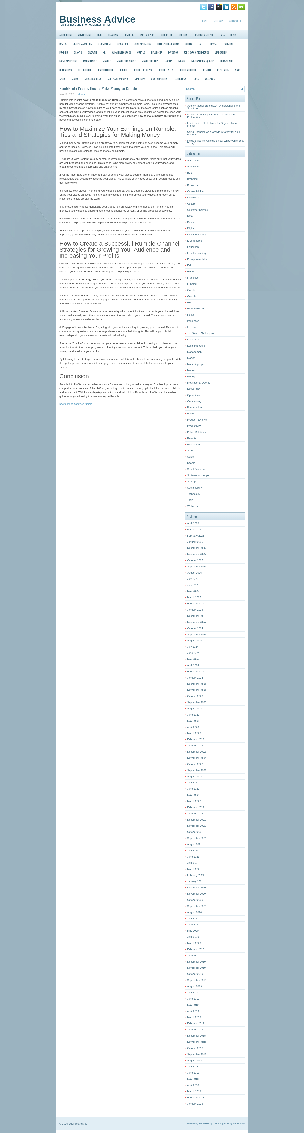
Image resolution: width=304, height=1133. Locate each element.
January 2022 (195, 813)
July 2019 (192, 992)
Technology (179, 79)
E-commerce (104, 44)
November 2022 (196, 757)
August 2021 (194, 844)
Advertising (84, 35)
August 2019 (194, 986)
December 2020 (196, 887)
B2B (99, 35)
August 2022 (194, 776)
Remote (207, 70)
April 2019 (193, 1011)
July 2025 (192, 578)
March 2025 (194, 597)
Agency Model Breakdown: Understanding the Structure (213, 107)
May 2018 (193, 1078)
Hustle (141, 52)
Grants (78, 52)
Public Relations (188, 70)
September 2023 (196, 702)
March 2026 (194, 529)
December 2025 (196, 547)
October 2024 (195, 628)
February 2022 (195, 807)
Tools (195, 79)
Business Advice (97, 19)
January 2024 (195, 677)
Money (181, 61)
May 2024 (193, 659)
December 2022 (196, 751)
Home (205, 20)
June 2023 (193, 714)
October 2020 (195, 899)
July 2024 (192, 646)
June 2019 (193, 998)
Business (129, 35)
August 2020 (194, 912)
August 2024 (194, 640)
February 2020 (195, 949)
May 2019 (193, 1004)
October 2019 (195, 973)
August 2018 (194, 1060)
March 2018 (194, 1091)
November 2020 (196, 893)
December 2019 (196, 961)
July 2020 (192, 918)
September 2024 (196, 634)
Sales (62, 79)
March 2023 (194, 733)
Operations (65, 70)
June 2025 (193, 585)
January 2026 (195, 541)
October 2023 (195, 696)
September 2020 (196, 906)
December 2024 (196, 615)
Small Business (92, 79)
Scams (74, 79)
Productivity (165, 70)
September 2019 (196, 980)
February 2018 (195, 1097)
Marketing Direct (126, 61)
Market (107, 61)
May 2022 (193, 794)
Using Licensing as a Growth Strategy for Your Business (213, 133)
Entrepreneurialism (168, 44)
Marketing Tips (150, 61)
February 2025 (195, 603)
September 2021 (196, 838)
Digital (63, 44)
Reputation (223, 70)
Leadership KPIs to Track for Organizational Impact (212, 124)
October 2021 (195, 831)
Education (122, 44)
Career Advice (147, 35)
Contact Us (235, 20)
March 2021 (194, 869)
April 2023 (193, 727)
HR (104, 52)
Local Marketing (68, 61)
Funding (63, 52)
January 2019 (195, 1029)
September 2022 (196, 770)
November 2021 (196, 825)
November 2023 (196, 689)
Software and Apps (117, 79)
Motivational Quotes (202, 61)
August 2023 (194, 708)
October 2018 (195, 1048)
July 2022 (192, 782)
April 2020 (193, 936)
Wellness (210, 79)
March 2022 (194, 801)
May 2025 (193, 591)
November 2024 (196, 622)
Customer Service (204, 35)
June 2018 (193, 1072)
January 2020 (195, 955)
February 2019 (195, 1023)
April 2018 (193, 1085)
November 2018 (196, 1041)
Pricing (123, 70)
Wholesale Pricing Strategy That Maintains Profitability (211, 115)
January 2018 (195, 1103)
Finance (213, 44)
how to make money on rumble (75, 404)
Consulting (167, 35)
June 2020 (193, 924)
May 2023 (193, 720)
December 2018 (196, 1035)
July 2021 (192, 850)
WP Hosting (239, 1123)
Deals (233, 35)
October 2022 (195, 764)
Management (90, 61)
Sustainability (159, 79)
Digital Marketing (82, 44)
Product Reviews (142, 70)
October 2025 (195, 560)
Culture (183, 35)
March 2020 (194, 943)
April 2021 (193, 862)
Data (222, 35)
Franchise (228, 44)
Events (189, 44)
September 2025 (196, 566)
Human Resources (121, 52)
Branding (113, 35)
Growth (92, 52)
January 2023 (195, 745)
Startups (139, 79)
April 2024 (193, 665)
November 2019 (196, 967)
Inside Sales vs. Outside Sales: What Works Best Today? (215, 142)
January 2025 (195, 609)
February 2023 (195, 739)
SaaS (237, 70)
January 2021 (195, 881)
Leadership (221, 52)
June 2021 (193, 856)
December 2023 (196, 683)
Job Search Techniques (196, 52)
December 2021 (196, 819)
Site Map (218, 20)
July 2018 (192, 1066)
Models (169, 61)
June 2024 (193, 652)
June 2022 (193, 788)
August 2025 (194, 572)
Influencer (156, 52)
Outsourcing (85, 70)
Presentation (105, 70)
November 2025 (196, 554)
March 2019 (194, 1017)
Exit (201, 44)
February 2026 (195, 535)
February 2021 (195, 875)
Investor (173, 52)
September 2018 (196, 1054)
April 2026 (193, 523)
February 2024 (195, 671)
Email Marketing (142, 44)
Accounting (65, 35)
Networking (226, 61)
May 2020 (193, 930)
